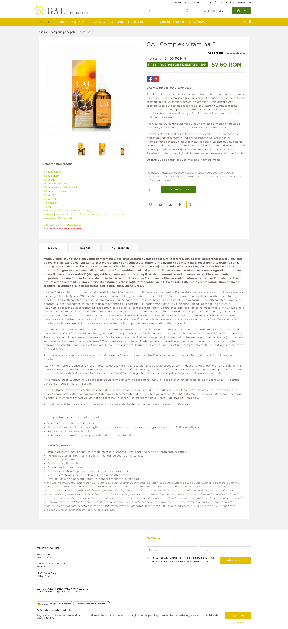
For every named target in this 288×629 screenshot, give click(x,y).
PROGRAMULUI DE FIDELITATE (46, 574)
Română (180, 2)
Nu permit (238, 622)
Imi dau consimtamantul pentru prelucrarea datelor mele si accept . (182, 560)
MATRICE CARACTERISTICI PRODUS (51, 565)
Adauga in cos (180, 189)
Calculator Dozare (109, 22)
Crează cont (215, 2)
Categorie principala (63, 32)
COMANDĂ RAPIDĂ (71, 22)
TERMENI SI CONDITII (48, 548)
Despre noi (141, 22)
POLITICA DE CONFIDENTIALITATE (48, 556)
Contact (200, 22)
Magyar (196, 2)
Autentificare (242, 2)
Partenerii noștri (172, 22)
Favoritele (215, 10)
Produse (43, 22)
